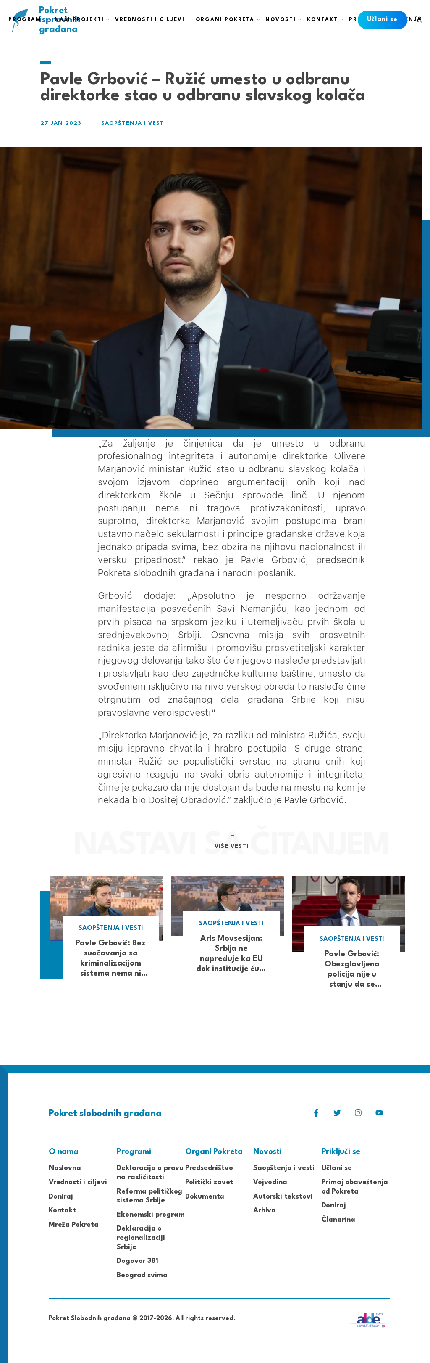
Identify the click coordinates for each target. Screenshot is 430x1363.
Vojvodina (270, 1182)
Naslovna (65, 1168)
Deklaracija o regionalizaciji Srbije (141, 1237)
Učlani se (337, 1168)
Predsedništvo (209, 1168)
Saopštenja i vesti (133, 123)
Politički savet (209, 1182)
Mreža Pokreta (74, 1224)
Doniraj (61, 1196)
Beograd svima (142, 1275)
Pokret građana (105, 1113)
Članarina (338, 1219)
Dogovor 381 (137, 1261)
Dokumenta (204, 1196)
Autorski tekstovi (282, 1196)
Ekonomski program (150, 1214)
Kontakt (62, 1210)
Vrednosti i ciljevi (78, 1182)
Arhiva (264, 1210)
